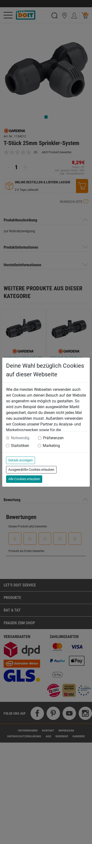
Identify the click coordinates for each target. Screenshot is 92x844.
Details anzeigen (20, 460)
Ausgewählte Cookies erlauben (31, 470)
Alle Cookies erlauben (24, 479)
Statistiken (20, 445)
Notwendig (20, 438)
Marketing (51, 445)
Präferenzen (53, 438)
